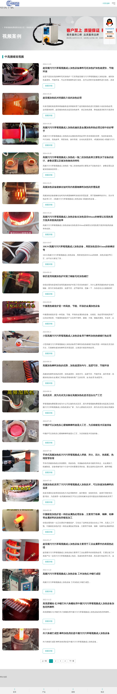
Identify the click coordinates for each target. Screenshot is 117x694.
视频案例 (29, 27)
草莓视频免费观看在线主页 (14, 27)
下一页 (71, 677)
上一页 (44, 677)
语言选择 (105, 3)
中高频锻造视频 (41, 27)
